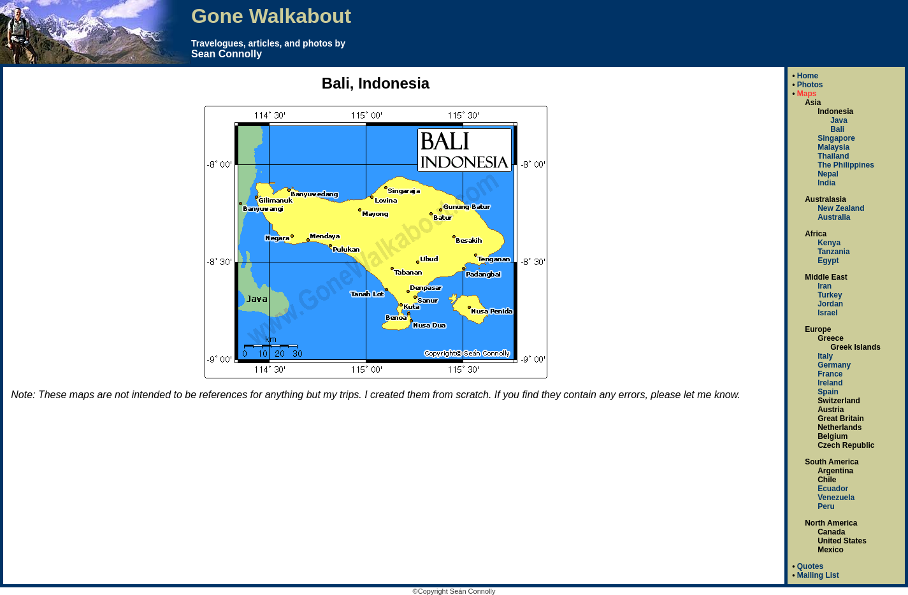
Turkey (830, 294)
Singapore (836, 138)
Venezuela (836, 497)
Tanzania (833, 251)
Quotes (810, 566)
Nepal (828, 173)
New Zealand (841, 208)
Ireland (830, 382)
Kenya (829, 242)
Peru (826, 506)
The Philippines (846, 165)
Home (807, 75)
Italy (825, 356)
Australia (834, 217)
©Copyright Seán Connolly (454, 591)
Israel (827, 312)
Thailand (833, 156)
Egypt (828, 260)
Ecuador (833, 488)
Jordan (830, 303)
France (830, 373)
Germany (834, 365)
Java (838, 120)
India (826, 182)
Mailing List (818, 575)
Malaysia (833, 147)
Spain (828, 391)
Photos (810, 84)
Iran (825, 286)
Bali (837, 129)
